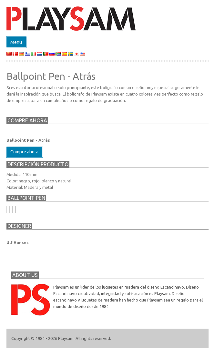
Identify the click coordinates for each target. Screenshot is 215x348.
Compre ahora (24, 151)
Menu (16, 42)
